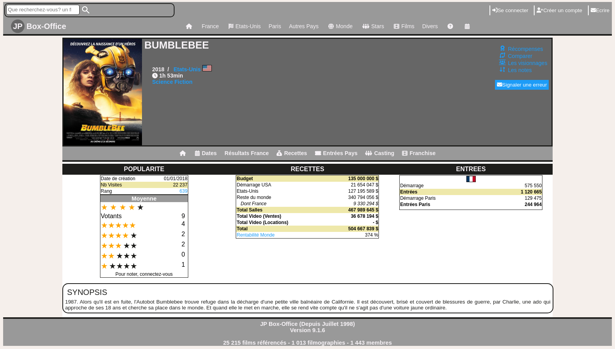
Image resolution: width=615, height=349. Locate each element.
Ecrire (600, 10)
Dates (206, 153)
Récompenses (525, 49)
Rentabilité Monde (256, 235)
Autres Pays (303, 26)
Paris (275, 26)
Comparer (520, 56)
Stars (372, 26)
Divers (430, 26)
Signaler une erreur (522, 85)
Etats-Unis (244, 26)
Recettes (292, 153)
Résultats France (247, 153)
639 (183, 191)
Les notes (520, 70)
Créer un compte (559, 10)
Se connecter (510, 10)
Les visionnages (527, 63)
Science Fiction (172, 82)
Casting (379, 153)
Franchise (418, 153)
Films (403, 26)
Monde (339, 26)
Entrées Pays (336, 153)
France (210, 26)
